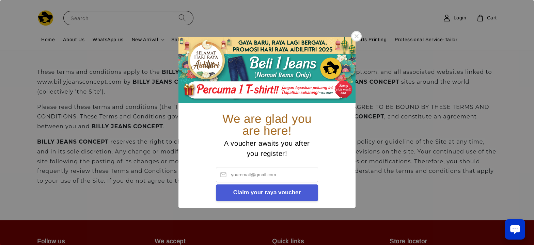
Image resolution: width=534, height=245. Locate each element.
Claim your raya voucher (267, 192)
